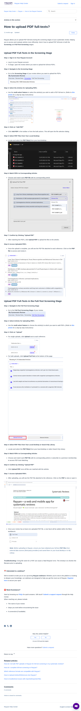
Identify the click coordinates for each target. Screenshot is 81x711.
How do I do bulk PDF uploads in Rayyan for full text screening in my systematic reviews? (34, 664)
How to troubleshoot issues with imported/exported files (22, 679)
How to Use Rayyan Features (33, 11)
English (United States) (68, 707)
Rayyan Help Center (10, 11)
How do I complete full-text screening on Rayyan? (20, 667)
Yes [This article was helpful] (35, 637)
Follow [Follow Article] (73, 32)
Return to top (9, 654)
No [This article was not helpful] (45, 637)
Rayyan (20, 11)
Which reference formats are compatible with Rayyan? (22, 671)
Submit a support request (52, 594)
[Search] (62, 11)
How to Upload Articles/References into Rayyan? (20, 675)
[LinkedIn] (11, 626)
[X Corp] (8, 626)
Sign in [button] (73, 3)
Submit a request (63, 3)
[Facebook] (5, 626)
